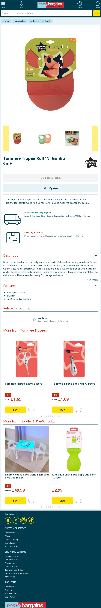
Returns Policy (11, 537)
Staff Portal (10, 575)
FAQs (7, 514)
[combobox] (50, 13)
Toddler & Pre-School (40, 21)
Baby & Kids (19, 21)
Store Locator (11, 571)
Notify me (50, 188)
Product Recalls (12, 524)
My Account (10, 554)
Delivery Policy (11, 534)
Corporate (9, 564)
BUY (15, 387)
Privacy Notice (11, 541)
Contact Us (10, 510)
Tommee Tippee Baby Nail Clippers (73, 361)
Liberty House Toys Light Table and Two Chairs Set (27, 454)
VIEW (62, 478)
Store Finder (10, 521)
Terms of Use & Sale (14, 548)
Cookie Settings (12, 517)
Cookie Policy (11, 544)
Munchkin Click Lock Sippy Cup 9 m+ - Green (74, 454)
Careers (8, 568)
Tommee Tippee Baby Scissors (23, 361)
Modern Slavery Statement (16, 551)
